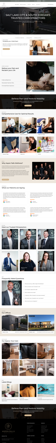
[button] (23, 4)
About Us (28, 428)
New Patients (17, 4)
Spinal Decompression (44, 429)
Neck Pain (28, 438)
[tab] (19, 38)
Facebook (42, 438)
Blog (28, 432)
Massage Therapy (44, 427)
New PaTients (29, 427)
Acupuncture (43, 428)
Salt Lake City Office (30, 429)
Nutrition (42, 432)
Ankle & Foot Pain (29, 441)
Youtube (42, 441)
